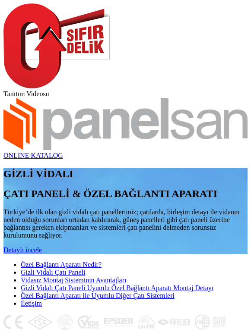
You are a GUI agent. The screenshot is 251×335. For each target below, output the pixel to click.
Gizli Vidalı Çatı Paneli (53, 272)
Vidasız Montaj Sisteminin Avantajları (73, 280)
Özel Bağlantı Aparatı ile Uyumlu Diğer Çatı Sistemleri (98, 295)
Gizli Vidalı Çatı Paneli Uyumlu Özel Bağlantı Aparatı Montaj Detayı (117, 287)
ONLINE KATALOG (33, 155)
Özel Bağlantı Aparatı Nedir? (61, 264)
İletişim (31, 303)
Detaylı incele (22, 250)
